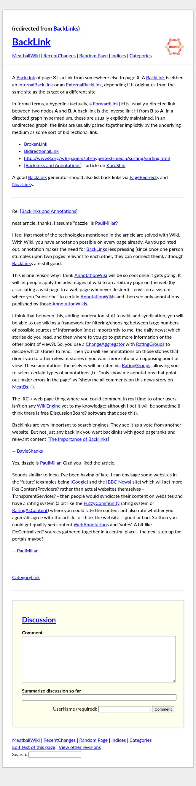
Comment (32, 632)
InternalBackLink (35, 84)
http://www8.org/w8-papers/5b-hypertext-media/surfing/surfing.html (97, 158)
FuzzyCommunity (101, 503)
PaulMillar (105, 223)
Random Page (93, 55)
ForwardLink (106, 103)
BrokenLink (35, 144)
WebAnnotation (90, 524)
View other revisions (80, 756)
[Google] (79, 481)
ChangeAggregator (105, 344)
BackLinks (65, 28)
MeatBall (21, 386)
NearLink (21, 184)
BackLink (31, 41)
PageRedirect (143, 177)
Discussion (39, 619)
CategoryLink (26, 577)
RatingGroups (150, 344)
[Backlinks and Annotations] (53, 165)
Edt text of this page (33, 756)
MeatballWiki (26, 55)
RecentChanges (60, 55)
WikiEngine (48, 405)
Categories (141, 55)
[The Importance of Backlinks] (78, 439)
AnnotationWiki (90, 275)
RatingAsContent (30, 510)
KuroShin (115, 165)
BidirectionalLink (41, 151)
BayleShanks (30, 451)
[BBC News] (118, 481)
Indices (118, 55)
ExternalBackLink (84, 84)
